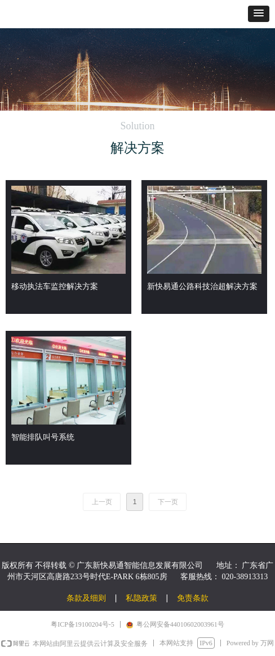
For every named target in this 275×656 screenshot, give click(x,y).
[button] (258, 14)
